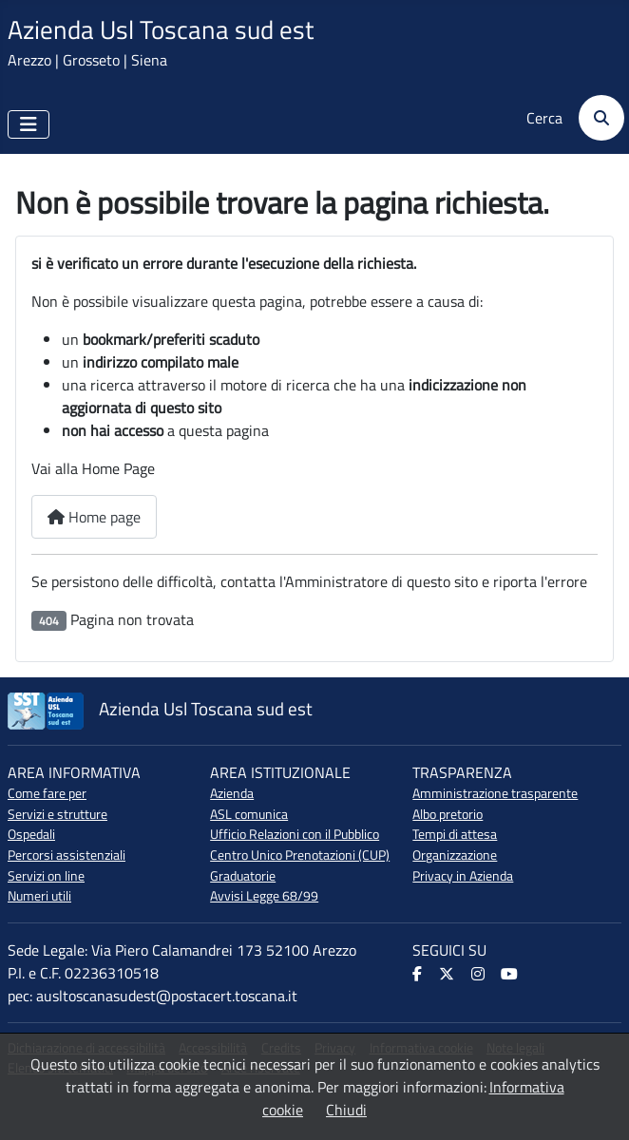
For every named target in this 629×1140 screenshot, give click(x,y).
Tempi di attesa (454, 834)
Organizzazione (454, 855)
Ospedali (31, 834)
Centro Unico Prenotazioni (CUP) (300, 855)
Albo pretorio (447, 814)
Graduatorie (243, 875)
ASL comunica (249, 814)
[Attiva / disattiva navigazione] (28, 124)
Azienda (232, 793)
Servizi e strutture (57, 814)
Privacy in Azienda (462, 875)
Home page (94, 516)
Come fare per (47, 793)
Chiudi (346, 1109)
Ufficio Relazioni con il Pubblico (294, 834)
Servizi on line (46, 875)
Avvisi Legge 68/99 (264, 895)
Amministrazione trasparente (495, 793)
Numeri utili (39, 895)
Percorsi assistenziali (66, 855)
